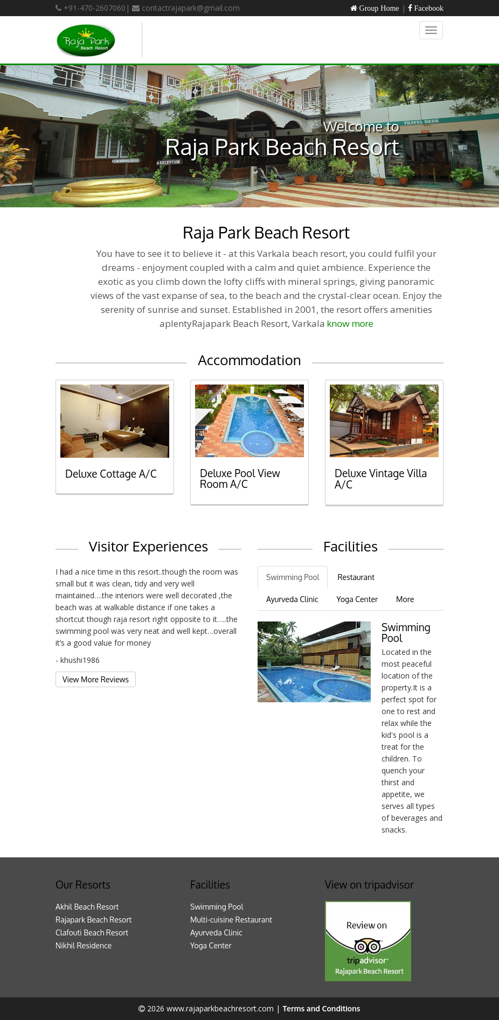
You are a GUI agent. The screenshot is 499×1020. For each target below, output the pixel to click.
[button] (37, 136)
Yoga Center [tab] (357, 599)
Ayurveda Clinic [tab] (292, 599)
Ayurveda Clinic (216, 932)
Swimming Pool (216, 906)
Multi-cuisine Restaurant (231, 919)
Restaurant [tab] (356, 577)
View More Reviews (96, 679)
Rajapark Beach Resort (93, 919)
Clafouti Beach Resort (92, 932)
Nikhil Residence (84, 945)
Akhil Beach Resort (87, 906)
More (405, 599)
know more (350, 323)
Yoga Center (211, 945)
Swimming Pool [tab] (292, 577)
